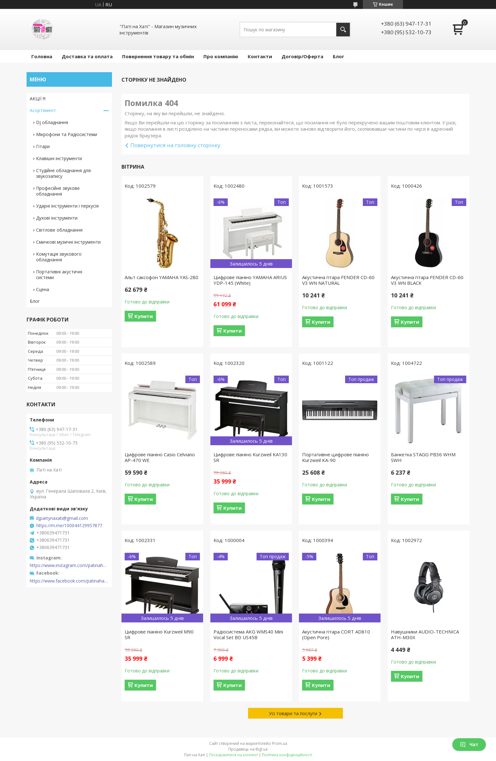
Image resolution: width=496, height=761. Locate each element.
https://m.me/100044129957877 (69, 525)
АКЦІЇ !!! (38, 99)
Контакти (260, 56)
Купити (143, 316)
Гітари (43, 146)
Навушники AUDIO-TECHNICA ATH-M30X (425, 634)
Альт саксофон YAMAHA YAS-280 (161, 277)
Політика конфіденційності (287, 755)
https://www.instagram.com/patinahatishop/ (69, 565)
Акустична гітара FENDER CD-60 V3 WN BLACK (427, 280)
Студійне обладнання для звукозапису (63, 173)
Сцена (42, 289)
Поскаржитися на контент (233, 755)
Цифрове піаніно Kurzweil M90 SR (159, 634)
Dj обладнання (52, 122)
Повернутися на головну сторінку (175, 145)
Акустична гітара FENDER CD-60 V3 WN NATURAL (338, 280)
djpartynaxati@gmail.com (62, 518)
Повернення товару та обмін (158, 56)
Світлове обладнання (59, 230)
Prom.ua (279, 743)
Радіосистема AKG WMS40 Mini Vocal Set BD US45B (248, 634)
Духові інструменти (57, 218)
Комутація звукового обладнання (59, 257)
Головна (41, 56)
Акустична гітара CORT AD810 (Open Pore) (336, 634)
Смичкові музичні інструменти (68, 242)
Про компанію (220, 56)
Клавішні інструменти (59, 158)
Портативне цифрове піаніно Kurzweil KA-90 (335, 457)
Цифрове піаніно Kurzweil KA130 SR (250, 457)
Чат (469, 744)
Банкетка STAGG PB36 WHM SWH (423, 457)
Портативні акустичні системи (59, 274)
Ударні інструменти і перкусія (67, 206)
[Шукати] (343, 29)
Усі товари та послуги (293, 713)
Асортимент (43, 110)
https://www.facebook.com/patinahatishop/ (69, 581)
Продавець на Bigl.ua (248, 749)
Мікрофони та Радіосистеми (66, 134)
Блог (338, 56)
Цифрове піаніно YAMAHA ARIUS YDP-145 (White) (250, 280)
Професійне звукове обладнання (58, 191)
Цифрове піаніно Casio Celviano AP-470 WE (160, 457)
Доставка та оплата (87, 56)
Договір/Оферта (302, 56)
